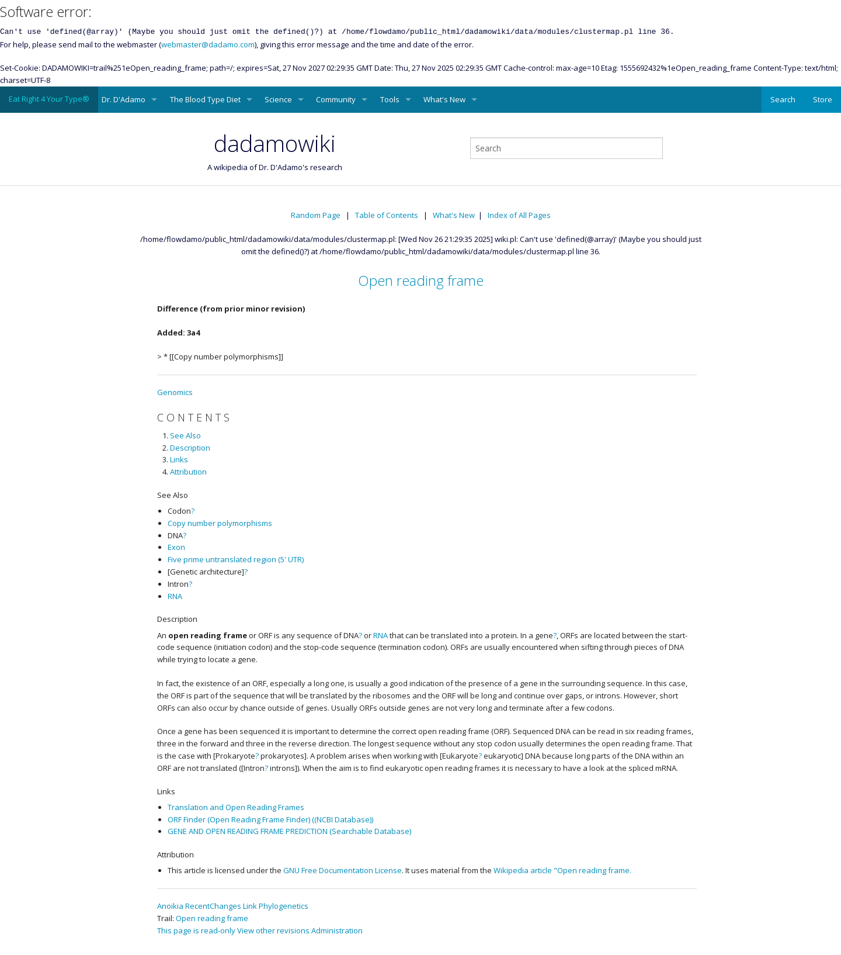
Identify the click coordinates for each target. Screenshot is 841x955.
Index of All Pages (519, 215)
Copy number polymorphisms (220, 523)
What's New (444, 99)
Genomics (175, 392)
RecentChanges (213, 906)
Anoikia (170, 906)
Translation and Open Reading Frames (236, 807)
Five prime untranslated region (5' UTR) (236, 559)
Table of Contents (386, 215)
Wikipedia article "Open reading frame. (562, 870)
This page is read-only (196, 930)
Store (822, 99)
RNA (175, 596)
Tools (389, 99)
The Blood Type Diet (205, 99)
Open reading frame (421, 280)
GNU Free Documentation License (342, 870)
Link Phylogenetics (275, 906)
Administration (337, 930)
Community (336, 99)
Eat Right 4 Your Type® (49, 99)
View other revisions (273, 930)
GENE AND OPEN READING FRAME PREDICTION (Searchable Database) (289, 831)
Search (782, 99)
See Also (185, 435)
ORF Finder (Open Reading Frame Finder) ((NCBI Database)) (270, 819)
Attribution (188, 471)
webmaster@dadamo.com (208, 44)
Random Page (315, 215)
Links (179, 459)
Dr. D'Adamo (123, 99)
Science (278, 99)
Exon (176, 547)
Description (190, 447)
